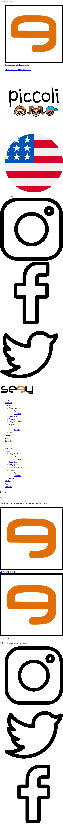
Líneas (7, 405)
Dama (16, 411)
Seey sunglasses (16, 422)
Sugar (11, 425)
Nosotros (8, 403)
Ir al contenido (6, 1)
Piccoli (12, 433)
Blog (6, 438)
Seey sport (13, 419)
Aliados (8, 435)
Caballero (17, 414)
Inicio (7, 400)
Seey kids (13, 416)
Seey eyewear (14, 408)
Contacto (8, 441)
